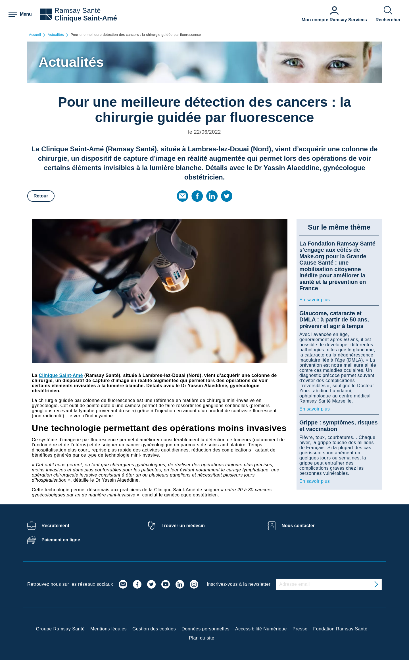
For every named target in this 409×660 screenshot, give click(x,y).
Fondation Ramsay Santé (340, 628)
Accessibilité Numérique (261, 628)
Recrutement (55, 525)
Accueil (35, 35)
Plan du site (201, 638)
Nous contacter (297, 525)
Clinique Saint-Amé (86, 18)
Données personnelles (205, 628)
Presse (300, 628)
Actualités (56, 35)
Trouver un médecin (183, 525)
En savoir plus (314, 299)
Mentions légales (108, 628)
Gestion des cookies (154, 628)
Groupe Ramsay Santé (60, 628)
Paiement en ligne (60, 539)
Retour (41, 195)
